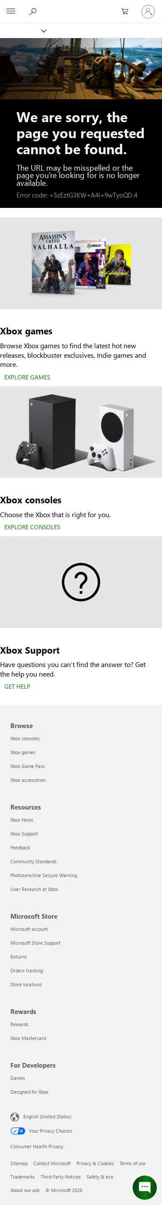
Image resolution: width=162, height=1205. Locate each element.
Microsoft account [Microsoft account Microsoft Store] (29, 929)
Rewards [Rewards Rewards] (19, 1024)
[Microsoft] (81, 6)
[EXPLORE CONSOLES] (32, 527)
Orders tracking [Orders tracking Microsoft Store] (26, 970)
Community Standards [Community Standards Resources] (33, 861)
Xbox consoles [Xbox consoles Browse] (25, 738)
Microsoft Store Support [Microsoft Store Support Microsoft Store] (35, 943)
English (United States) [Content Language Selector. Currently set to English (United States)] (47, 1116)
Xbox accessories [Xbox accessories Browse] (28, 780)
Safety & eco (99, 1176)
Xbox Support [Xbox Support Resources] (24, 833)
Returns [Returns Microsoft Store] (18, 956)
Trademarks (22, 1176)
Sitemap (19, 1163)
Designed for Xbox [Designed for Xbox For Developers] (29, 1092)
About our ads (25, 1190)
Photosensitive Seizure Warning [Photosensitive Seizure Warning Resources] (43, 875)
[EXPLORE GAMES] (27, 377)
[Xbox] (22, 30)
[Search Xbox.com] (34, 11)
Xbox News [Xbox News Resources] (21, 820)
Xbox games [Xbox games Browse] (22, 752)
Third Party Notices (61, 1176)
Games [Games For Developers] (17, 1078)
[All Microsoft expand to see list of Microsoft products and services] (10, 11)
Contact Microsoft (52, 1163)
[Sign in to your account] (148, 11)
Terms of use (133, 1163)
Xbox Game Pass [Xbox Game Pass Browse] (27, 766)
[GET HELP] (17, 687)
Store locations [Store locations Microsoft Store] (26, 984)
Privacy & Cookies (95, 1163)
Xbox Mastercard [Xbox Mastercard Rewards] (28, 1038)
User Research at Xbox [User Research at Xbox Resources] (34, 889)
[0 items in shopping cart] (127, 11)
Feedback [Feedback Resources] (20, 847)
